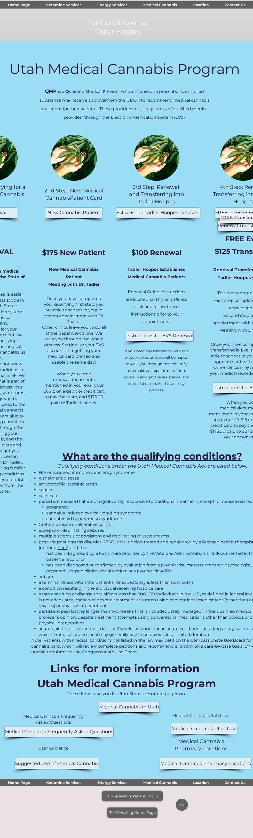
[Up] (182, 805)
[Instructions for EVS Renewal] (159, 336)
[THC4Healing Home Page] (132, 812)
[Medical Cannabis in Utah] (129, 707)
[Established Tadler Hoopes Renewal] (158, 213)
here (62, 547)
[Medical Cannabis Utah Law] (204, 728)
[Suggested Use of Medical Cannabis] (57, 763)
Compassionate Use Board (217, 640)
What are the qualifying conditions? (152, 456)
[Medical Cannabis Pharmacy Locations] (205, 763)
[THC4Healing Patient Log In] (132, 796)
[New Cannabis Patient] (73, 213)
